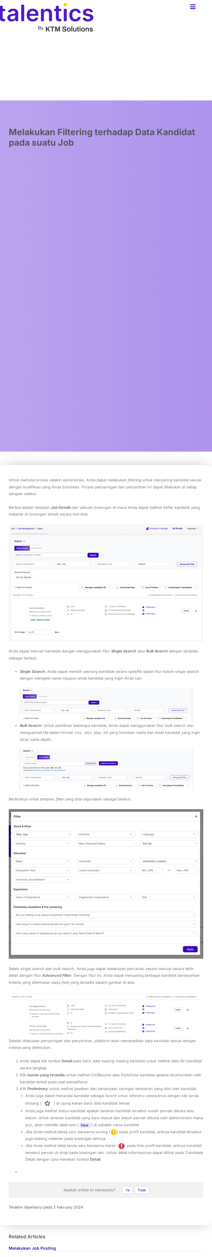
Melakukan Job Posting (32, 1248)
